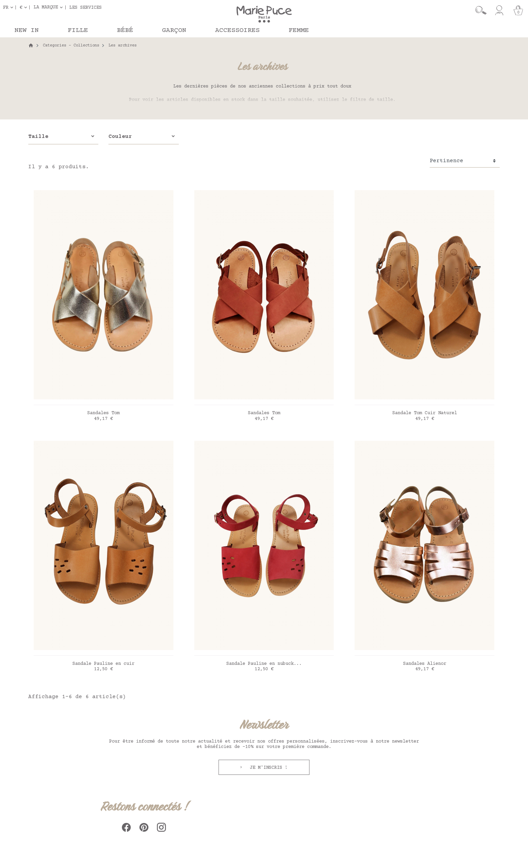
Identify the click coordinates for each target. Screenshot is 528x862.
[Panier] (518, 10)
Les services (85, 7)
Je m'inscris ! (267, 767)
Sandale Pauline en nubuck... (264, 664)
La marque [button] (46, 7)
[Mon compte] (499, 10)
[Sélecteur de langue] (9, 7)
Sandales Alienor (424, 664)
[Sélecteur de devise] (25, 7)
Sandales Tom (103, 413)
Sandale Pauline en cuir (103, 664)
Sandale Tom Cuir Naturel (424, 413)
